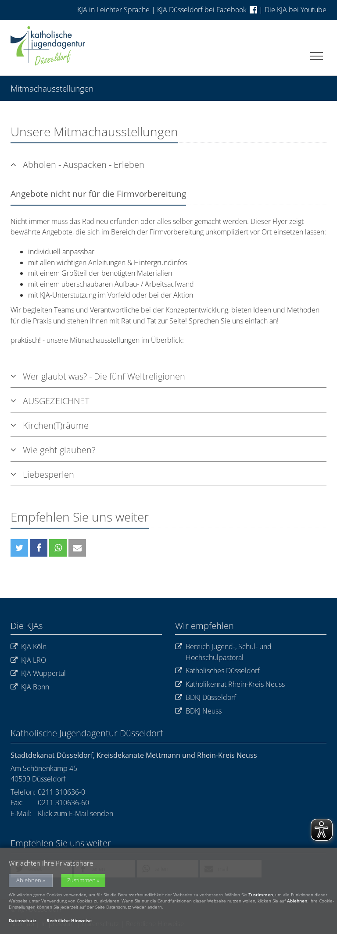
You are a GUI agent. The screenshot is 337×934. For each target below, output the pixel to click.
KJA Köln (29, 646)
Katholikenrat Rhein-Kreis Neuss (230, 684)
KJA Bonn (30, 687)
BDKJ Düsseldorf (205, 697)
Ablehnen (28, 881)
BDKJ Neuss (198, 711)
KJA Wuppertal (38, 673)
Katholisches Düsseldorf (217, 670)
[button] (19, 548)
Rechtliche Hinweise (69, 922)
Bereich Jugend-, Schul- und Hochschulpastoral (223, 652)
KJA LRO (28, 660)
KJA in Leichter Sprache (114, 9)
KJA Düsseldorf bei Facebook (207, 9)
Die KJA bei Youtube (295, 9)
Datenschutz (22, 922)
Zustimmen (81, 881)
